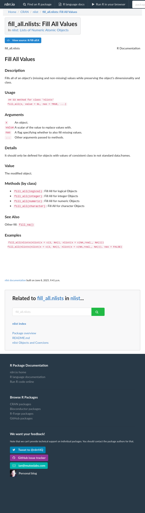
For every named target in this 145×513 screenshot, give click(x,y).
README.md (21, 334)
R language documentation (27, 373)
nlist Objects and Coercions (30, 338)
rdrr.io (9, 4)
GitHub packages (21, 414)
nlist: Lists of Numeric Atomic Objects (40, 30)
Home (12, 11)
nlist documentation (15, 276)
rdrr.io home (18, 368)
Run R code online (22, 378)
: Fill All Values (59, 11)
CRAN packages (20, 400)
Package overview (24, 329)
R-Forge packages (21, 409)
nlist (75, 294)
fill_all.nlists (50, 294)
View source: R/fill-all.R (23, 40)
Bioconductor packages (25, 405)
